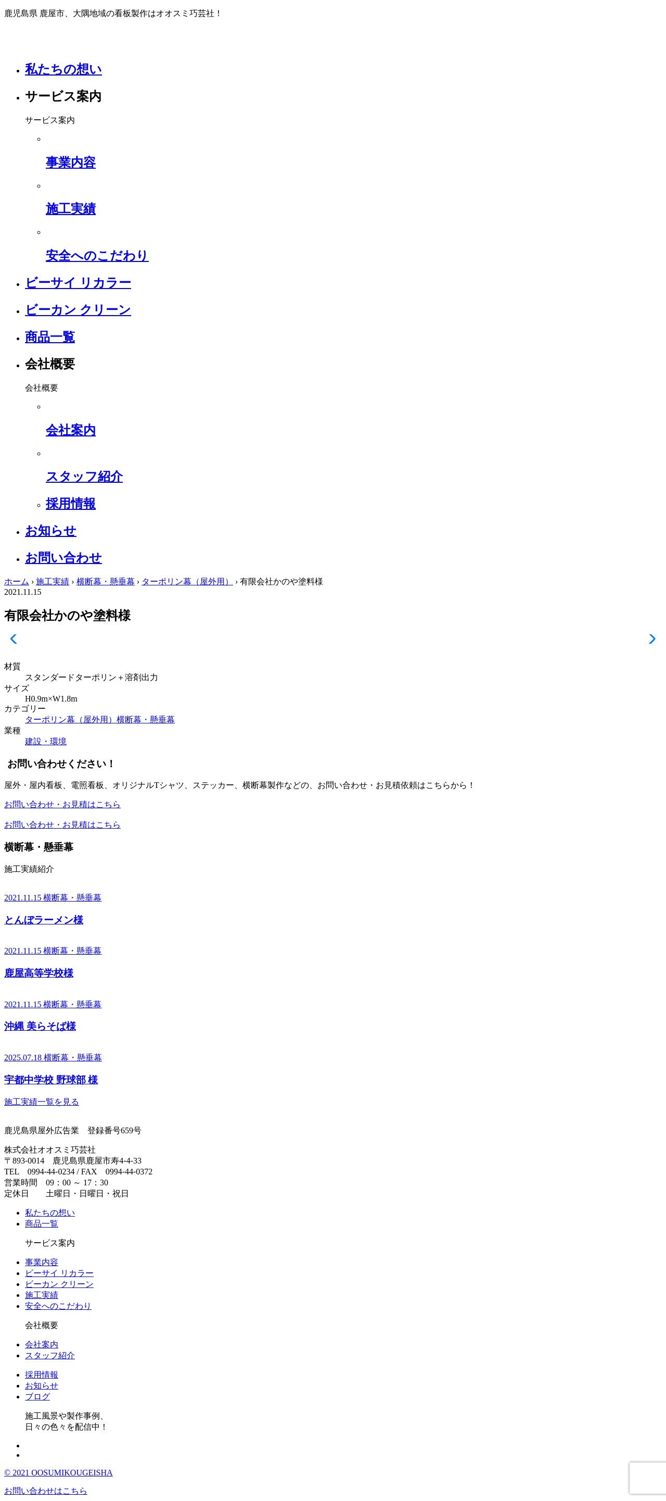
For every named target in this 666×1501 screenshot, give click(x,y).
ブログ (37, 1396)
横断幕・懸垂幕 (105, 581)
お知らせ (50, 530)
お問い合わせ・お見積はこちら (62, 804)
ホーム (16, 581)
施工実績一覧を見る (41, 1101)
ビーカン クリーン (78, 310)
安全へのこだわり (58, 1306)
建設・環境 (46, 741)
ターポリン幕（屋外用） (187, 581)
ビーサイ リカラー (78, 283)
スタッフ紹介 (50, 1355)
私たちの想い (63, 69)
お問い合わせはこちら (45, 1490)
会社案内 (41, 1344)
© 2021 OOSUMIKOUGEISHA (58, 1472)
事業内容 (41, 1262)
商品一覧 (50, 337)
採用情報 (41, 1374)
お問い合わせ (63, 558)
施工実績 (52, 581)
